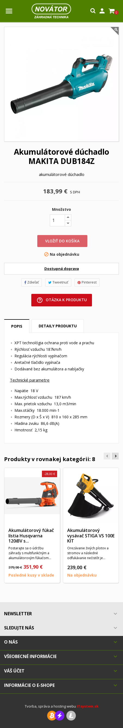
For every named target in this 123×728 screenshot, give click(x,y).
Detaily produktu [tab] (58, 325)
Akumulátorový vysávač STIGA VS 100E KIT (91, 535)
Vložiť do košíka (62, 240)
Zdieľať (31, 282)
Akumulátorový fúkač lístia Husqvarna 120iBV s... (31, 535)
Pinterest (87, 282)
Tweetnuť (58, 282)
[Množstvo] (57, 220)
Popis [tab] (16, 326)
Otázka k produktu (61, 300)
